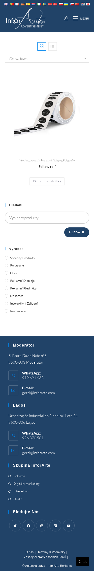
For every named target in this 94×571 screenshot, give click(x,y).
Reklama (19, 476)
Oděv (13, 273)
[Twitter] (15, 525)
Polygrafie (69, 160)
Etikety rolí (47, 166)
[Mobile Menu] (79, 18)
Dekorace (17, 296)
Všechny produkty (29, 160)
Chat (83, 561)
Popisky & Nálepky (51, 160)
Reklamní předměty (23, 288)
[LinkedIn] (55, 525)
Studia (17, 499)
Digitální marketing (26, 483)
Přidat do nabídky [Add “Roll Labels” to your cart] (47, 181)
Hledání (76, 232)
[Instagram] (42, 525)
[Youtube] (69, 525)
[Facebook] (28, 525)
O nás (29, 552)
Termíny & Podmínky (51, 552)
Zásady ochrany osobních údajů (45, 557)
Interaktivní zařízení (24, 303)
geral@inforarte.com (38, 392)
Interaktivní (21, 491)
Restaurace (18, 311)
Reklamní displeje (22, 281)
